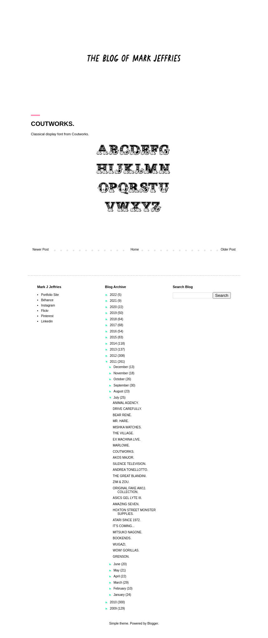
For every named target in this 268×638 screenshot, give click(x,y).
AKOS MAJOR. (123, 457)
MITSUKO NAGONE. (127, 532)
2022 (113, 295)
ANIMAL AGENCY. (126, 403)
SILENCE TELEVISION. (129, 464)
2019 (113, 313)
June (117, 564)
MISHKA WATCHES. (127, 427)
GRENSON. (121, 556)
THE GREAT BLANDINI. (129, 476)
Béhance (47, 300)
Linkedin (47, 321)
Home (135, 249)
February (120, 588)
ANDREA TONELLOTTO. (130, 469)
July (116, 397)
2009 (113, 608)
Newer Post (40, 249)
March (118, 582)
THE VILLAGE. (123, 433)
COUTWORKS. (123, 451)
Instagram (48, 305)
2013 (113, 349)
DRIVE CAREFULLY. (127, 409)
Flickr (45, 310)
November (121, 373)
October (119, 379)
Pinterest (47, 316)
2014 (113, 343)
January (119, 594)
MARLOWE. (121, 445)
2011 (113, 361)
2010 (113, 602)
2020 (113, 307)
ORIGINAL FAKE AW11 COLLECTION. (129, 490)
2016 (113, 331)
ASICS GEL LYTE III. (127, 498)
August (118, 391)
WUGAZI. (119, 544)
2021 (113, 300)
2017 (113, 325)
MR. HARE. (121, 421)
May (116, 570)
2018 (113, 319)
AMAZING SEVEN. (126, 504)
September (121, 385)
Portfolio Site (50, 295)
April (117, 576)
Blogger (152, 623)
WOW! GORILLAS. (126, 550)
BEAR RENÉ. (122, 415)
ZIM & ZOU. (121, 482)
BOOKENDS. (122, 538)
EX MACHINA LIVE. (127, 439)
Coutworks (80, 134)
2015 (113, 337)
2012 (113, 355)
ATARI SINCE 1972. (127, 520)
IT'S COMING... (124, 526)
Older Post (228, 249)
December (121, 367)
